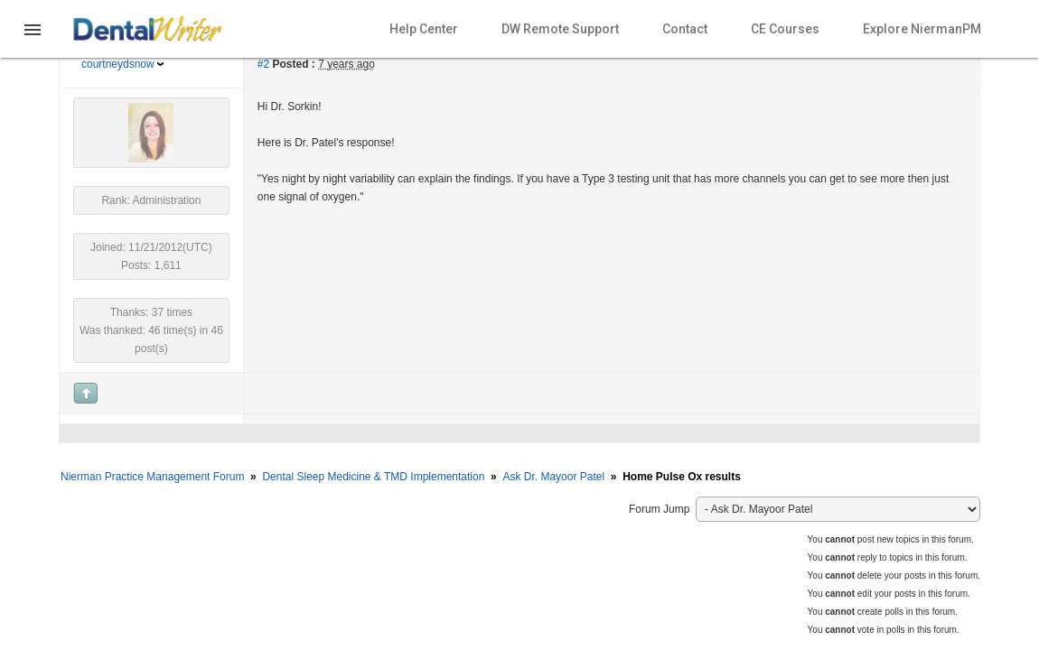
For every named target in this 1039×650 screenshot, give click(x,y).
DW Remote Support (560, 29)
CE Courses (785, 29)
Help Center (424, 29)
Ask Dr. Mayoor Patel (553, 476)
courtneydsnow (117, 64)
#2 (263, 64)
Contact (685, 29)
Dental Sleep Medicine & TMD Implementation (373, 476)
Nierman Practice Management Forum (152, 476)
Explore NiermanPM (922, 29)
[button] (32, 40)
